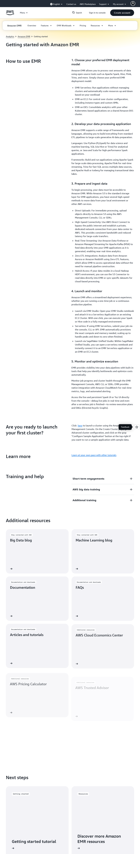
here (80, 169)
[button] (122, 12)
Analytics (10, 36)
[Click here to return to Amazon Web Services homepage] (10, 14)
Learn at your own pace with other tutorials (94, 199)
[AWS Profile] (133, 3)
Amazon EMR (24, 36)
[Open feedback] (136, 427)
